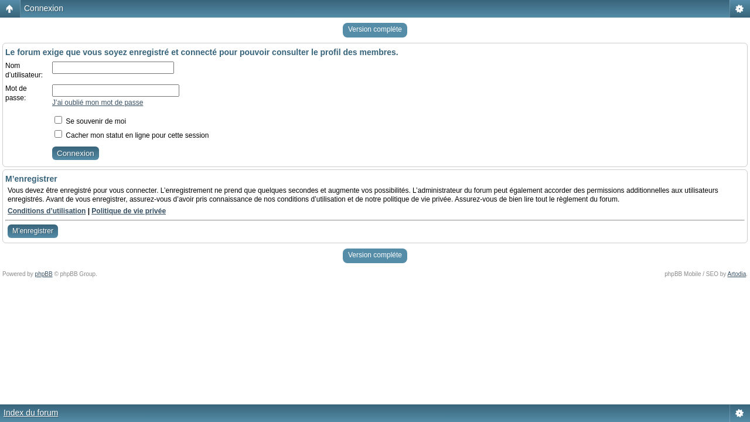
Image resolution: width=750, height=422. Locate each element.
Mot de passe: (16, 93)
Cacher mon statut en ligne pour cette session (131, 135)
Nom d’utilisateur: (24, 70)
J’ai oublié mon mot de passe (97, 102)
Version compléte (375, 29)
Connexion (43, 8)
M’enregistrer (32, 231)
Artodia (737, 274)
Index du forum (31, 412)
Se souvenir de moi (90, 121)
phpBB (44, 274)
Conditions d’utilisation (47, 211)
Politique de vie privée (128, 211)
